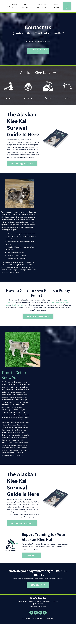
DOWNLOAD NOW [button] (38, 586)
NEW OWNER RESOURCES (41, 6)
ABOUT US (14, 6)
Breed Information (18, 305)
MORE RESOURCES (56, 6)
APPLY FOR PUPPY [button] (67, 6)
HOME (8, 6)
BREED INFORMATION (26, 6)
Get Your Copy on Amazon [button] (22, 164)
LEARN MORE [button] (31, 556)
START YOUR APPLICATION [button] (38, 317)
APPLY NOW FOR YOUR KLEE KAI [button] (38, 51)
